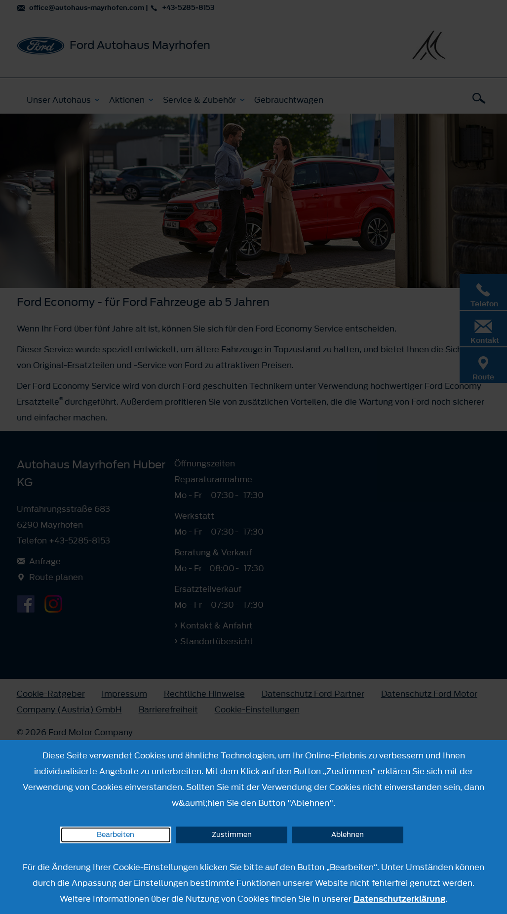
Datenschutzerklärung (399, 899)
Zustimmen (232, 835)
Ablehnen (347, 835)
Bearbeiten (115, 835)
